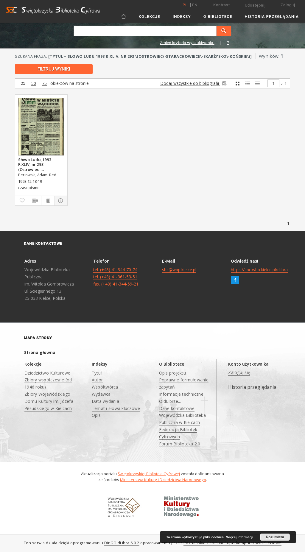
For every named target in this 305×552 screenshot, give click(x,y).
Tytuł (97, 373)
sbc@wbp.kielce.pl (179, 269)
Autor (97, 380)
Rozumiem (275, 537)
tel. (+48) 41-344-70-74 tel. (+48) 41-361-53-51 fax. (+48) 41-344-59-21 (116, 277)
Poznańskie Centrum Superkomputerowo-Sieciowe (232, 542)
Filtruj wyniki (54, 69)
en (194, 5)
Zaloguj (288, 5)
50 (33, 83)
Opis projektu (172, 373)
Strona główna (39, 352)
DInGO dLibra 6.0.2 (121, 542)
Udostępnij (255, 5)
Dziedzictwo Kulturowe (47, 373)
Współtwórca (105, 387)
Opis (96, 415)
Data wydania (105, 401)
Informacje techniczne (181, 394)
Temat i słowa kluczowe (116, 408)
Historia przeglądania (272, 16)
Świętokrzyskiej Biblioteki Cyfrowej (149, 473)
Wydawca (101, 394)
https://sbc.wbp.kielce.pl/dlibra (259, 269)
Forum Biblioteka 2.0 (179, 444)
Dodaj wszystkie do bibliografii (194, 83)
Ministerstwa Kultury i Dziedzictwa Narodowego (163, 479)
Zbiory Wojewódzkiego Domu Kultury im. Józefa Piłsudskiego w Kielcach (48, 401)
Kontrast (221, 5)
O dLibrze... (170, 401)
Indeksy (182, 16)
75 (44, 83)
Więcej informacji (239, 537)
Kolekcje (149, 16)
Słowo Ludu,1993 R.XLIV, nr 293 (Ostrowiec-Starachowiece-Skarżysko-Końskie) (36, 164)
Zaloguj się (239, 372)
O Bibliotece (217, 16)
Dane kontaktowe (177, 408)
